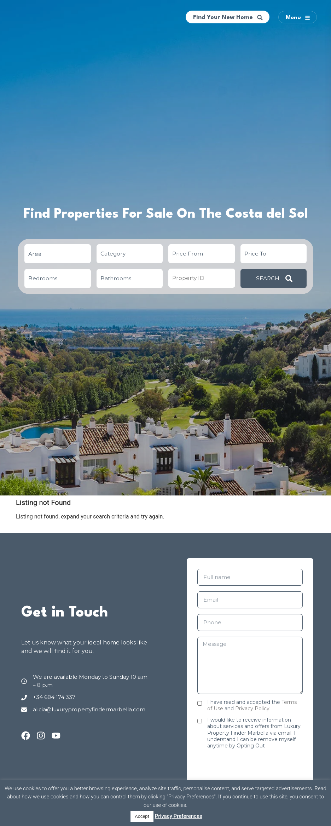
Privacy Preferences (178, 816)
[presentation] (251, 768)
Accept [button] (142, 816)
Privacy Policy (252, 708)
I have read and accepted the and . (252, 705)
